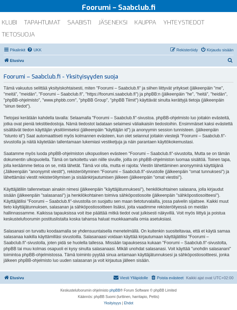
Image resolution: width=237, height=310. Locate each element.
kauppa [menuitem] (145, 22)
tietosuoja (18, 34)
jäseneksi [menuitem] (112, 22)
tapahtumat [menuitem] (42, 22)
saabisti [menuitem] (79, 22)
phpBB (115, 290)
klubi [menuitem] (9, 22)
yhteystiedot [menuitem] (183, 22)
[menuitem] (34, 50)
